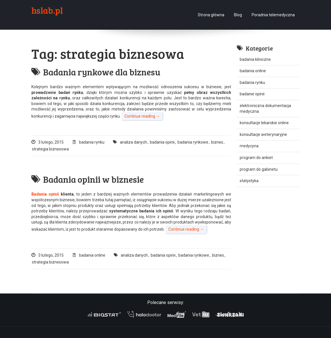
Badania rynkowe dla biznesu (95, 72)
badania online (92, 255)
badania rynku (91, 142)
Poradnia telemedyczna (273, 15)
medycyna (249, 146)
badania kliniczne (255, 59)
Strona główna (211, 15)
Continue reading (142, 116)
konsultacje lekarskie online (264, 122)
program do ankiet (256, 157)
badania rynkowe (192, 142)
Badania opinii (45, 194)
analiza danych (133, 142)
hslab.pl (47, 10)
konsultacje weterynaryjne (263, 134)
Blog (238, 15)
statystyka (249, 180)
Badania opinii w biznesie (87, 179)
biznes (217, 142)
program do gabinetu (259, 169)
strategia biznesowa (50, 149)
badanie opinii (252, 94)
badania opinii (162, 142)
